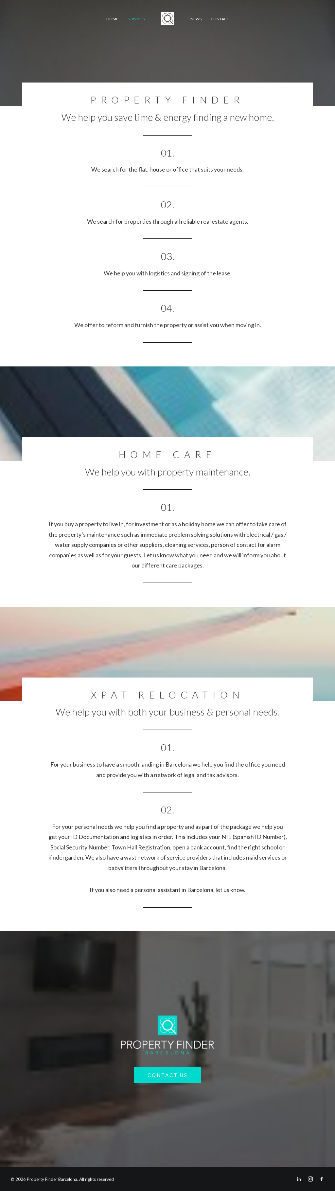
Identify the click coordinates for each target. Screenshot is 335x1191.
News (196, 18)
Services (136, 18)
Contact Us (168, 1075)
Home (112, 18)
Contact (220, 18)
